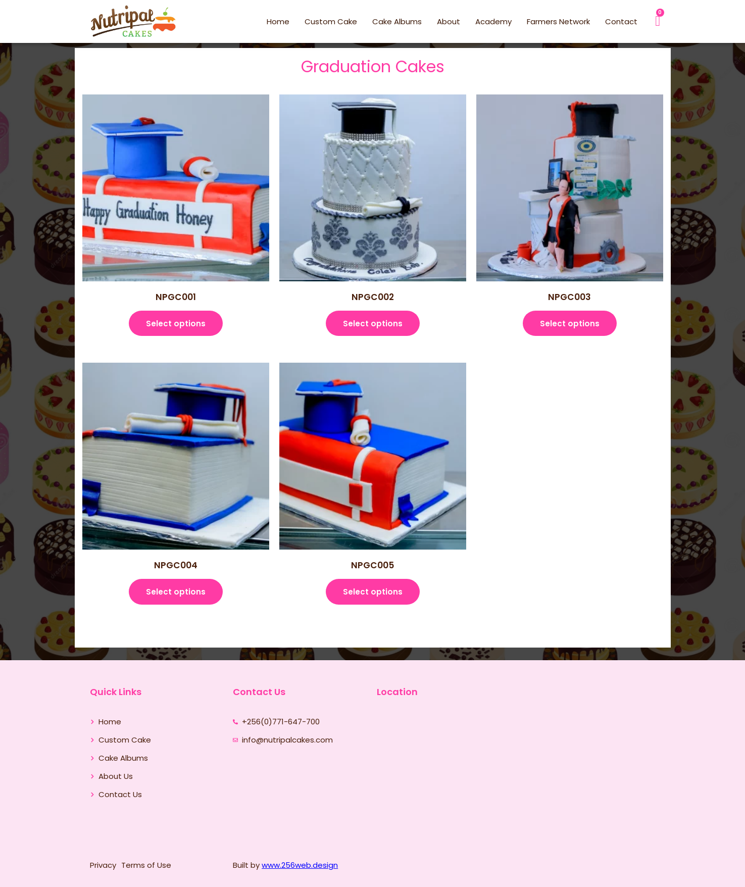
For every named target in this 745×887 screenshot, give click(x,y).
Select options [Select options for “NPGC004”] (176, 597)
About (448, 21)
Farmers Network (558, 21)
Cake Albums (397, 21)
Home (278, 21)
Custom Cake (331, 21)
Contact (621, 21)
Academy (493, 21)
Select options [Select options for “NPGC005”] (373, 597)
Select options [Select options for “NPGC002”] (373, 325)
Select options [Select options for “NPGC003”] (570, 325)
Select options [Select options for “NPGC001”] (176, 325)
